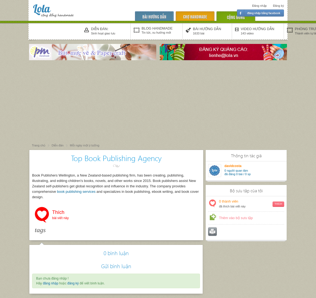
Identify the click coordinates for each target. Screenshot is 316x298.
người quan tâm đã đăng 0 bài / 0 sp (237, 172)
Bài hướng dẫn (154, 16)
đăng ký (73, 283)
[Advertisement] (158, 102)
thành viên (251, 204)
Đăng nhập (259, 5)
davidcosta (233, 166)
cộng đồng (236, 17)
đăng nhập (50, 283)
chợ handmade (195, 16)
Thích (60, 215)
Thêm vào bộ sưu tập (236, 218)
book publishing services (76, 192)
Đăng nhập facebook (260, 13)
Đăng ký (278, 5)
